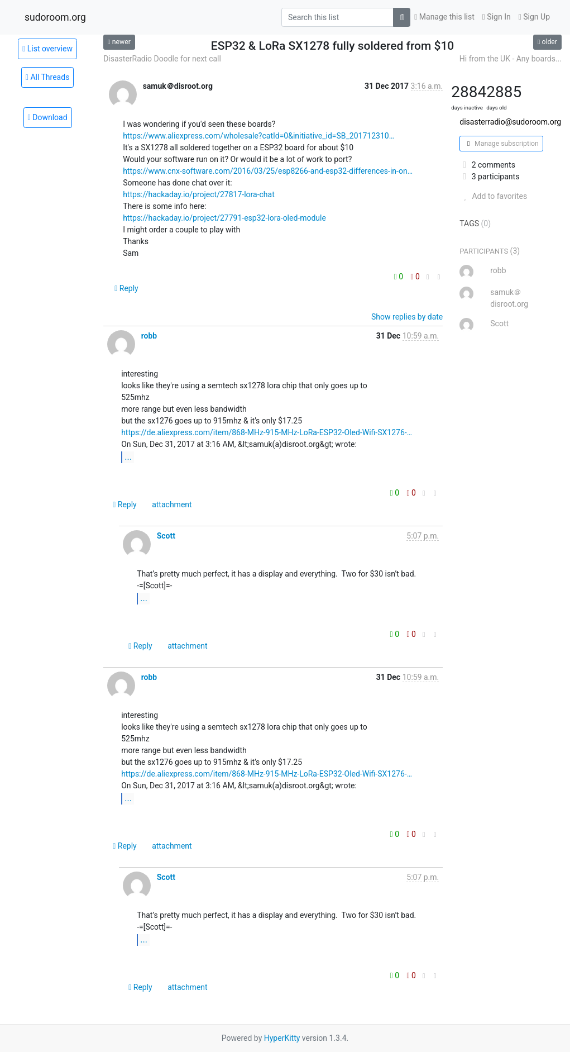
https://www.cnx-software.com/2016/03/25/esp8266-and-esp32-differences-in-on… (268, 170)
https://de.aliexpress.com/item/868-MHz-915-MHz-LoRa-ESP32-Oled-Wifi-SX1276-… (266, 432)
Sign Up (534, 16)
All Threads (48, 77)
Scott (166, 535)
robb (149, 335)
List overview (47, 48)
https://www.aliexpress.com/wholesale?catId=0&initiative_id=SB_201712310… (258, 135)
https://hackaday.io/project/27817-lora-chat (199, 194)
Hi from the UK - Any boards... (510, 58)
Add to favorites (493, 196)
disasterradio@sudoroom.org (510, 121)
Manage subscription (501, 143)
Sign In (496, 16)
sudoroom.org (55, 17)
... (128, 456)
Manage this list (444, 16)
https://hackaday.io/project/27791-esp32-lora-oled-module (224, 217)
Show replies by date (407, 316)
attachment (171, 504)
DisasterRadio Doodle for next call (162, 58)
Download (48, 117)
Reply (126, 288)
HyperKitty (282, 1038)
